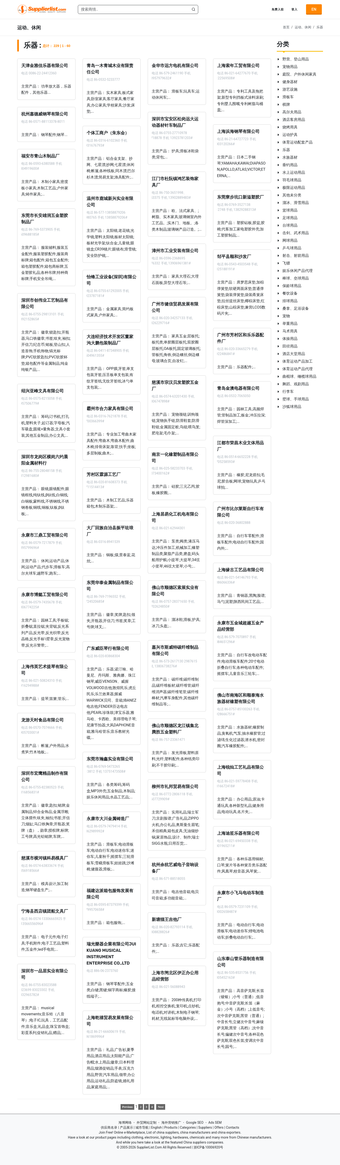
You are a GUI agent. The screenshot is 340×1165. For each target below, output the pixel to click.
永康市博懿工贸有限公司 (44, 594)
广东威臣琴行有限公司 (107, 648)
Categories (188, 1127)
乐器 (319, 27)
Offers (219, 1127)
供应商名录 (109, 1127)
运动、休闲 (303, 27)
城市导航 (142, 1127)
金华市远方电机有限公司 (175, 65)
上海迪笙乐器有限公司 (238, 833)
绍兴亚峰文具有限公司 (42, 391)
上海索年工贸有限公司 (238, 65)
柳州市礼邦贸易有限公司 (175, 786)
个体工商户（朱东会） (107, 132)
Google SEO (195, 1122)
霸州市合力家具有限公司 (109, 408)
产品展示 (126, 1127)
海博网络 (125, 1122)
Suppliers (205, 1127)
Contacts (232, 1127)
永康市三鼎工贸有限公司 (44, 535)
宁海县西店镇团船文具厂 (44, 911)
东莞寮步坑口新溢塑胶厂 (240, 197)
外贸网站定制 (146, 1122)
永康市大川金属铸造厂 (107, 818)
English (156, 1127)
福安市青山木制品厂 (40, 156)
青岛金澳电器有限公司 (238, 388)
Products (170, 1127)
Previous (127, 1107)
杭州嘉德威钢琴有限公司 (44, 113)
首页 (286, 27)
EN (313, 9)
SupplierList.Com (149, 1147)
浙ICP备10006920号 (208, 1147)
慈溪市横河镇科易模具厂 (44, 857)
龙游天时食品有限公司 (42, 720)
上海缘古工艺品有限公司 (240, 569)
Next (161, 1107)
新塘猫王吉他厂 (166, 919)
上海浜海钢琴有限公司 (238, 131)
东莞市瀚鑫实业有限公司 (109, 759)
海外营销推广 (171, 1122)
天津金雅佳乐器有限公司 (44, 65)
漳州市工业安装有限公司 (175, 250)
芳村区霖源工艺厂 (103, 474)
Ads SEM (215, 1122)
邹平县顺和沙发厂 (234, 256)
